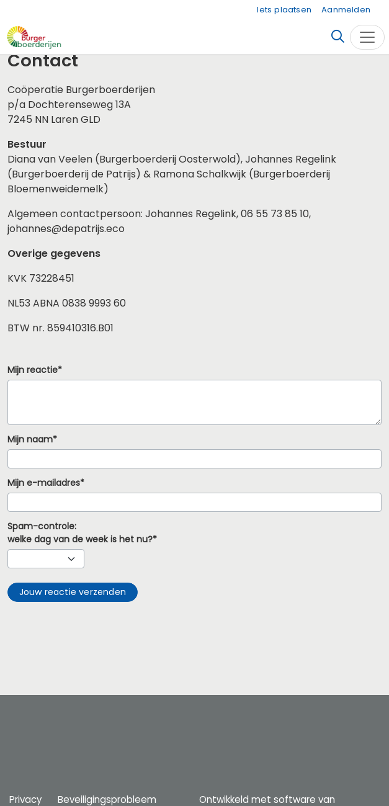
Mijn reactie (32, 370)
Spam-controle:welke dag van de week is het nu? (80, 533)
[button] (72, 592)
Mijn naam (30, 439)
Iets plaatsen (284, 10)
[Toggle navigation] (367, 37)
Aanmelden (345, 10)
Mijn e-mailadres (43, 483)
